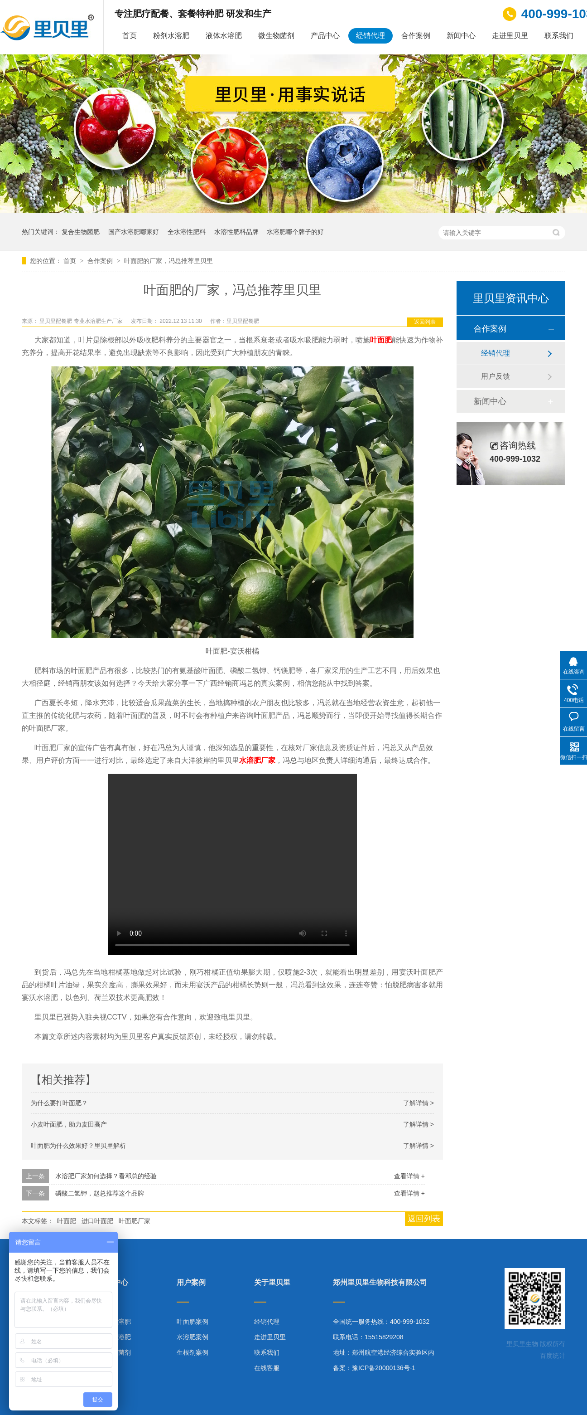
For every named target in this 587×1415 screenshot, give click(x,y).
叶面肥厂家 (134, 1221)
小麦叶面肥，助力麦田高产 (69, 1124)
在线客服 (266, 1367)
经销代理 (370, 35)
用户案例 (191, 1282)
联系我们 (558, 35)
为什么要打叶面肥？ (59, 1103)
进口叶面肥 (97, 1221)
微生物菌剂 (276, 35)
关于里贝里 (272, 1282)
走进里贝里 (510, 35)
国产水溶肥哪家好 (133, 231)
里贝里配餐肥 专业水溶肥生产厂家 (81, 321)
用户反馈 (495, 376)
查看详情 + (409, 1176)
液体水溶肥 (224, 35)
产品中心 (325, 35)
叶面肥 (66, 1221)
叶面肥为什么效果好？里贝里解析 (78, 1145)
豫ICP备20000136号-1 (383, 1367)
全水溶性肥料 (187, 231)
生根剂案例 (192, 1352)
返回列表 (425, 322)
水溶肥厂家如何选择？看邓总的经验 (106, 1176)
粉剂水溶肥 (171, 35)
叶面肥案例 (192, 1321)
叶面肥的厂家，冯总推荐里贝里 (168, 260)
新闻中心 (461, 35)
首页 (129, 35)
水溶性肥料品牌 (236, 231)
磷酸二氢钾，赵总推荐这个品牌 (99, 1193)
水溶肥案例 (192, 1337)
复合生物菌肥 (81, 231)
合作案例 (415, 35)
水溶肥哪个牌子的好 (295, 231)
